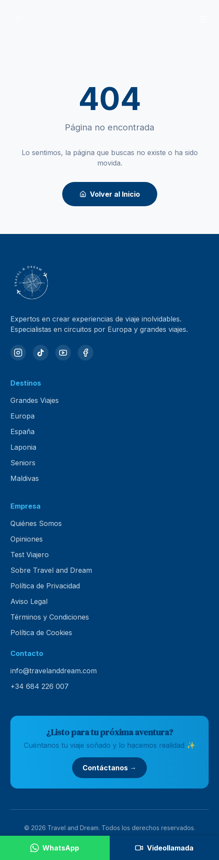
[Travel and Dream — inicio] (17, 19)
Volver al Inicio (109, 194)
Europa (22, 416)
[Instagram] (18, 352)
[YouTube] (63, 352)
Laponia (23, 447)
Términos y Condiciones (49, 617)
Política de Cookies (41, 632)
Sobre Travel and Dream (51, 570)
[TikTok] (40, 352)
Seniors (22, 462)
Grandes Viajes (34, 400)
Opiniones (26, 539)
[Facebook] (85, 352)
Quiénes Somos (36, 523)
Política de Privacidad (45, 585)
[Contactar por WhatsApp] (55, 848)
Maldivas (24, 478)
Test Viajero (29, 554)
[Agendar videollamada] (164, 848)
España (22, 431)
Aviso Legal (29, 601)
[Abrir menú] (203, 19)
